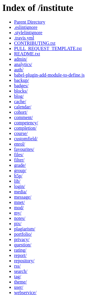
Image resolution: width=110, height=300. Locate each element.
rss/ (17, 265)
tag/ (17, 276)
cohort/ (20, 112)
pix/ (17, 223)
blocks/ (21, 90)
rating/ (20, 250)
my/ (17, 212)
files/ (18, 154)
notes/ (19, 218)
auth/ (18, 69)
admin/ (20, 59)
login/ (19, 186)
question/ (22, 244)
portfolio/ (23, 234)
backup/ (21, 80)
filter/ (19, 159)
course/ (21, 133)
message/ (22, 197)
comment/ (23, 117)
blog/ (19, 96)
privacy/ (21, 239)
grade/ (20, 165)
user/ (18, 287)
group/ (20, 170)
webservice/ (25, 292)
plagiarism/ (24, 228)
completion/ (25, 128)
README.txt (27, 53)
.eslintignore (26, 27)
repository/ (24, 260)
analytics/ (23, 64)
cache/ (20, 101)
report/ (20, 255)
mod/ (19, 207)
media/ (20, 191)
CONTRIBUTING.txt (34, 43)
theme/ (20, 281)
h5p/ (18, 175)
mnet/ (19, 202)
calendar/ (22, 106)
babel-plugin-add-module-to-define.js (49, 75)
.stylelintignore (28, 32)
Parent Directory (29, 21)
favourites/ (24, 149)
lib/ (17, 181)
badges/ (21, 85)
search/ (20, 271)
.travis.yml (24, 37)
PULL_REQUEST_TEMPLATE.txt (48, 48)
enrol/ (19, 143)
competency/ (26, 122)
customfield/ (26, 138)
